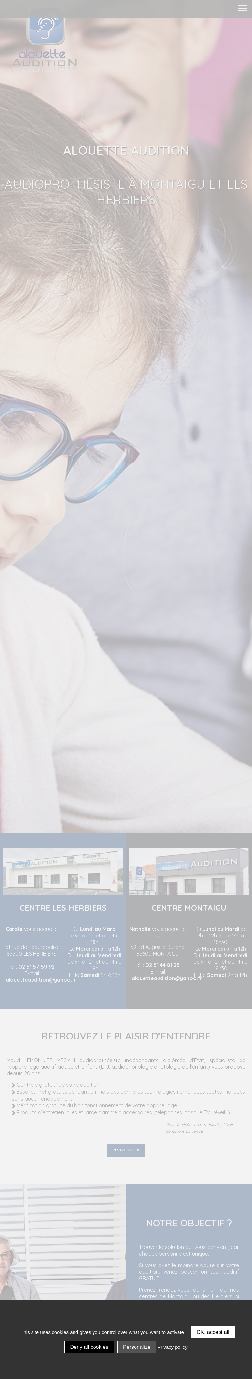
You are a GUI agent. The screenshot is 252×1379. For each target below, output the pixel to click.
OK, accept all (213, 1332)
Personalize (137, 1347)
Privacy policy (173, 1347)
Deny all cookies (89, 1347)
